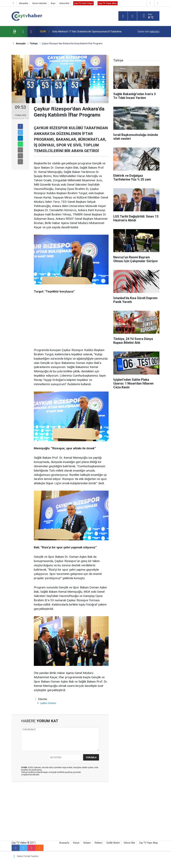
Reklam (98, 842)
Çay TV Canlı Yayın (83, 3)
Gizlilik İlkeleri (113, 842)
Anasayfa (64, 842)
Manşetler (23, 3)
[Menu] (123, 16)
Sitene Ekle (64, 3)
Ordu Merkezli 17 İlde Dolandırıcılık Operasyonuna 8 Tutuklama (86, 31)
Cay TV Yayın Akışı (148, 842)
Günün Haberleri (39, 3)
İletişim (87, 842)
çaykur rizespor (48, 703)
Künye (76, 842)
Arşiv (53, 3)
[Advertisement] (71, 321)
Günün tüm (148, 31)
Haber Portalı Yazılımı (27, 856)
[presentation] (23, 32)
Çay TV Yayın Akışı (107, 3)
